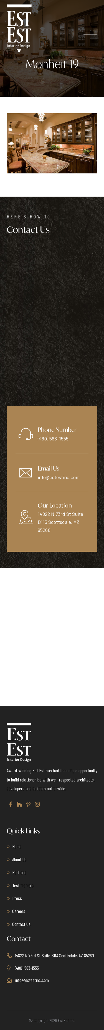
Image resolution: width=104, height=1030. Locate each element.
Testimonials (23, 885)
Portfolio (19, 872)
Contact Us (21, 924)
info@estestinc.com (59, 477)
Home (17, 846)
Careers (18, 911)
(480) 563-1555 (53, 438)
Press (17, 898)
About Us (19, 859)
